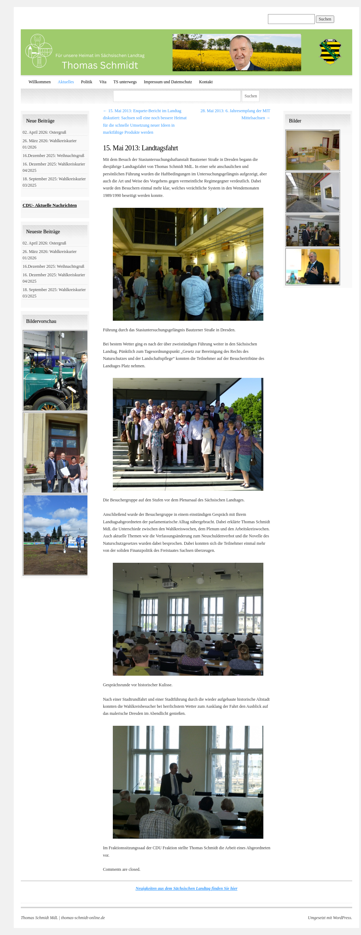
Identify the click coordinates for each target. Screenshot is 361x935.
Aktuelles (66, 81)
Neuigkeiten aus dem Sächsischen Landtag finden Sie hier (186, 888)
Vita (102, 81)
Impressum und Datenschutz (168, 81)
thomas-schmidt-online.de (83, 917)
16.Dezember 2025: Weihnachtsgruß (53, 155)
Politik (86, 81)
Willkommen (40, 81)
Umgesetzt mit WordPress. (330, 917)
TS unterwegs (125, 81)
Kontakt (206, 81)
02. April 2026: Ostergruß (44, 132)
